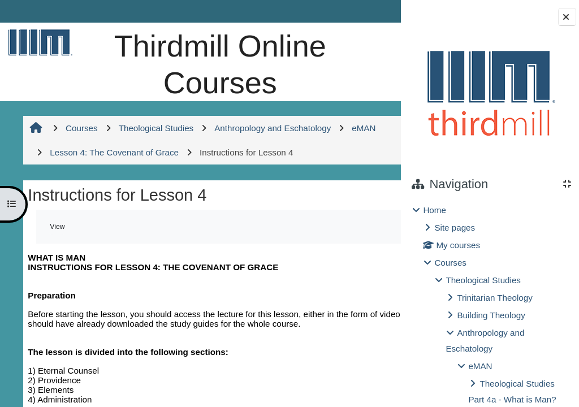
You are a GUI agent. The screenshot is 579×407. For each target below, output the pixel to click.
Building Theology (491, 315)
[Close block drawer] (567, 17)
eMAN (480, 366)
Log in (369, 11)
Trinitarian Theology (494, 297)
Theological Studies (483, 280)
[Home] (38, 42)
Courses (450, 262)
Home (434, 210)
